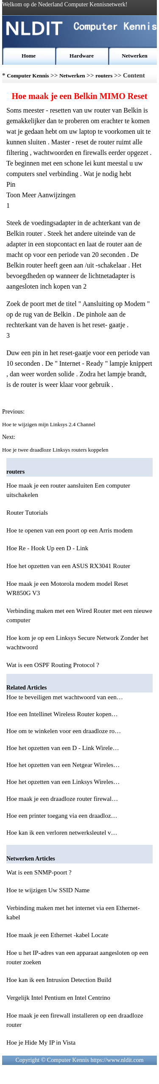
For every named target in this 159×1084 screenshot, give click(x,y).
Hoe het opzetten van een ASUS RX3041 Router (68, 566)
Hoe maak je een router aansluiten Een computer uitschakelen (68, 490)
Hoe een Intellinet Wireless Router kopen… (62, 714)
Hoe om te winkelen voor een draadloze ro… (63, 731)
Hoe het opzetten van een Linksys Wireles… (63, 781)
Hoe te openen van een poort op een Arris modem (69, 530)
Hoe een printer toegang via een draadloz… (61, 815)
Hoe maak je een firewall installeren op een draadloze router (74, 1020)
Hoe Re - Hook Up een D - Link (47, 548)
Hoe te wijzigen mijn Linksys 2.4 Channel (49, 424)
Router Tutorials (27, 512)
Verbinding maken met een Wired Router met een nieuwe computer (79, 615)
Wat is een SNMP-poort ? (39, 872)
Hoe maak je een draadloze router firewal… (62, 798)
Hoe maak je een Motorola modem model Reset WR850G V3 (67, 588)
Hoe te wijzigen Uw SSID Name (47, 890)
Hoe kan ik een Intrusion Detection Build (58, 979)
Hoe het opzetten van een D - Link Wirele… (62, 748)
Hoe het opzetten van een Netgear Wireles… (63, 764)
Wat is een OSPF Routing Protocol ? (52, 665)
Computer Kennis (28, 75)
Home (29, 55)
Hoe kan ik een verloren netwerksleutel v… (61, 832)
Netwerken (135, 55)
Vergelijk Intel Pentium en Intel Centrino (58, 997)
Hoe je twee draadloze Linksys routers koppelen (56, 450)
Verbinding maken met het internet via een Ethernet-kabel (72, 913)
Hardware (82, 55)
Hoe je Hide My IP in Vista (40, 1042)
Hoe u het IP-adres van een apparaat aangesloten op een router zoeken (77, 957)
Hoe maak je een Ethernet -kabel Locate (57, 935)
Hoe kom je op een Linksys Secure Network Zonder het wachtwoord (77, 642)
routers (103, 75)
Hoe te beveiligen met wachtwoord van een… (64, 697)
